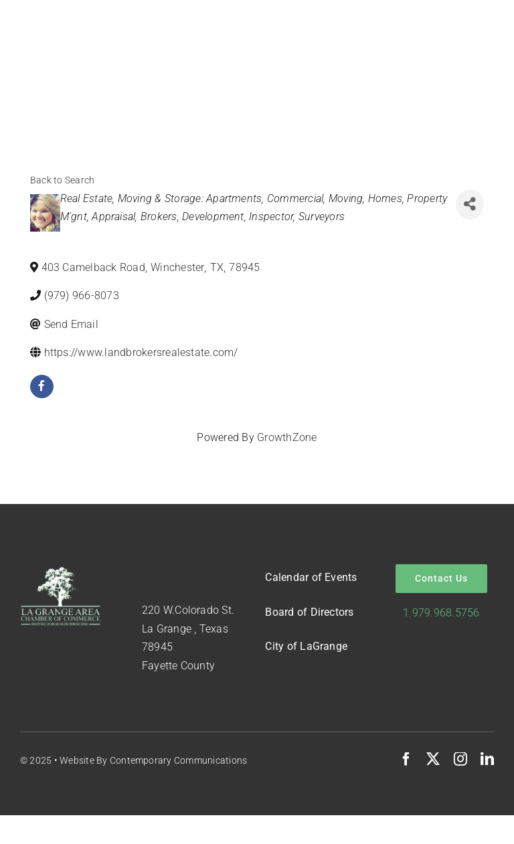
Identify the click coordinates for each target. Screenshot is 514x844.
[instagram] (460, 759)
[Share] (470, 204)
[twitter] (433, 759)
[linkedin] (487, 759)
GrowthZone (287, 437)
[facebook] (42, 386)
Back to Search (62, 180)
